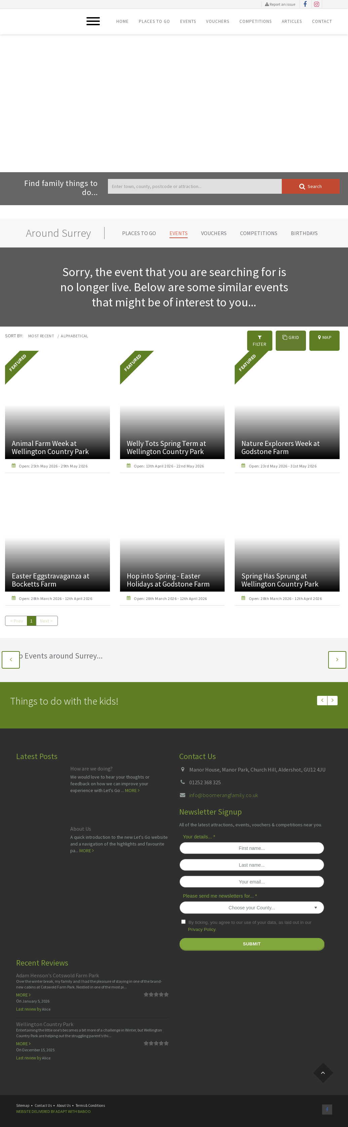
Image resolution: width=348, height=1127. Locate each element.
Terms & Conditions (90, 1103)
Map (325, 337)
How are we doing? (91, 766)
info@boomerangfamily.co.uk (223, 792)
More (132, 788)
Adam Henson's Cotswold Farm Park (57, 973)
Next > (46, 618)
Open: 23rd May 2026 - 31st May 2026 (283, 463)
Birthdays (304, 233)
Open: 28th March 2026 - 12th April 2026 (55, 596)
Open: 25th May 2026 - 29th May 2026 (53, 463)
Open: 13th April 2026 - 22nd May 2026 (169, 463)
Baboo (84, 1109)
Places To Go (154, 21)
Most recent (41, 335)
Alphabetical (74, 335)
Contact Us (43, 1103)
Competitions (255, 21)
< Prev (16, 618)
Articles (292, 21)
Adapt (61, 1109)
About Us (80, 826)
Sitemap (23, 1103)
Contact (322, 21)
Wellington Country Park (44, 1021)
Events (188, 21)
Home (122, 21)
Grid (290, 337)
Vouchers (217, 21)
